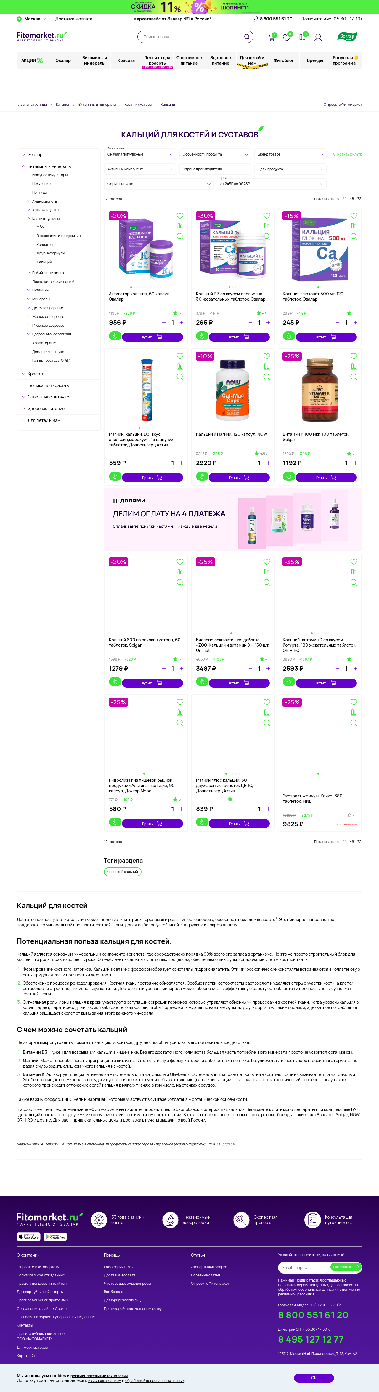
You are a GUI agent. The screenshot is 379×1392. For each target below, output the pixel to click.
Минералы (41, 299)
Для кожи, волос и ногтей (53, 281)
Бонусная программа (344, 87)
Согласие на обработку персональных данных (56, 1307)
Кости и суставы (46, 218)
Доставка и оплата (73, 46)
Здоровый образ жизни (51, 334)
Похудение (41, 183)
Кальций (44, 262)
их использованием (107, 1380)
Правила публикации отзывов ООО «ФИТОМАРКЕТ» (41, 1326)
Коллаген (45, 244)
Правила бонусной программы (42, 1290)
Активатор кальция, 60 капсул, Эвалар (140, 296)
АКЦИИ (28, 87)
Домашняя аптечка (48, 351)
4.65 (263, 451)
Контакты (25, 1315)
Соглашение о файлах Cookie (42, 1298)
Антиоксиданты (45, 209)
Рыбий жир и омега (48, 272)
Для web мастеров (32, 1337)
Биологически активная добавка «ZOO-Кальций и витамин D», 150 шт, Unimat (232, 639)
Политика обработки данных (41, 1265)
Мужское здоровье (48, 325)
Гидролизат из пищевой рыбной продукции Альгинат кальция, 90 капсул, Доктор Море (142, 777)
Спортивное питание (189, 87)
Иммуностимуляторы (50, 174)
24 (344, 198)
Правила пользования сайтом (42, 1273)
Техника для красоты (158, 87)
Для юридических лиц (122, 1290)
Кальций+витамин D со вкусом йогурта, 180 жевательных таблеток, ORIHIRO (319, 639)
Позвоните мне (331, 46)
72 (359, 198)
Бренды (315, 87)
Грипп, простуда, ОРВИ (51, 360)
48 (352, 198)
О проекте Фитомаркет (343, 104)
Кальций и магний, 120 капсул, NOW (231, 431)
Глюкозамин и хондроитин (59, 235)
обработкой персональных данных (164, 1380)
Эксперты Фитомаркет (210, 1256)
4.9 (264, 313)
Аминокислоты (44, 201)
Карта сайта (27, 1345)
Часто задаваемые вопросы (127, 1273)
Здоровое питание (221, 87)
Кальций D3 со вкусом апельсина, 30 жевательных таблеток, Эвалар (231, 296)
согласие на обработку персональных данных (318, 1277)
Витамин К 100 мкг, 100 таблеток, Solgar (316, 434)
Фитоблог (284, 87)
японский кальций (122, 860)
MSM (41, 226)
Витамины (40, 290)
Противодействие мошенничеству (133, 1298)
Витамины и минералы (95, 87)
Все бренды (113, 1281)
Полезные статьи (205, 1265)
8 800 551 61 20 (276, 46)
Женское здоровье (48, 316)
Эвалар (63, 87)
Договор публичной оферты (40, 1281)
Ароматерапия (44, 342)
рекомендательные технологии (103, 1375)
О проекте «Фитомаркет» (38, 1256)
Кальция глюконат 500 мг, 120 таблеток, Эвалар (313, 296)
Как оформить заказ (120, 1256)
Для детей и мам (252, 87)
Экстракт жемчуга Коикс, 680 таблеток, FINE (313, 787)
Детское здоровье (47, 307)
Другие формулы (51, 253)
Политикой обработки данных (303, 1274)
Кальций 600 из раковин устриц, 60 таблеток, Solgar (145, 636)
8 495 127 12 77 (311, 1329)
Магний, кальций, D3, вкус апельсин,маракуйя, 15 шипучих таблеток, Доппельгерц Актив (141, 437)
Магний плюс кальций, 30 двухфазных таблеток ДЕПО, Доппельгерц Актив (224, 777)
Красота (126, 87)
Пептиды (39, 192)
